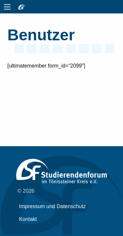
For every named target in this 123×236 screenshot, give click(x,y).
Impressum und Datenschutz (52, 206)
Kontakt (28, 219)
